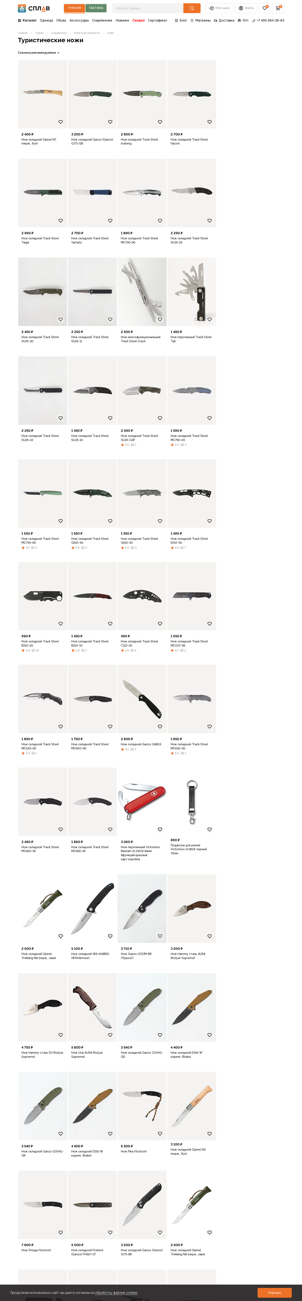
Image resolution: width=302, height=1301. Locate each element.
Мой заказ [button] (219, 8)
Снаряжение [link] (102, 20)
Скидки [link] (138, 20)
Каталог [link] (27, 20)
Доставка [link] (224, 20)
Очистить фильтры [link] (31, 299)
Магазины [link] (200, 20)
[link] (22, 33)
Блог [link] (181, 20)
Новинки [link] (122, 20)
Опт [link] (243, 20)
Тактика (96, 8)
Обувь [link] (61, 20)
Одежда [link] (46, 20)
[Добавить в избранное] (128, 122)
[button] (246, 8)
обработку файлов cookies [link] (116, 1293)
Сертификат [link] (157, 20)
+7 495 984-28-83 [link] (268, 20)
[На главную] (34, 8)
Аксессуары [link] (79, 20)
